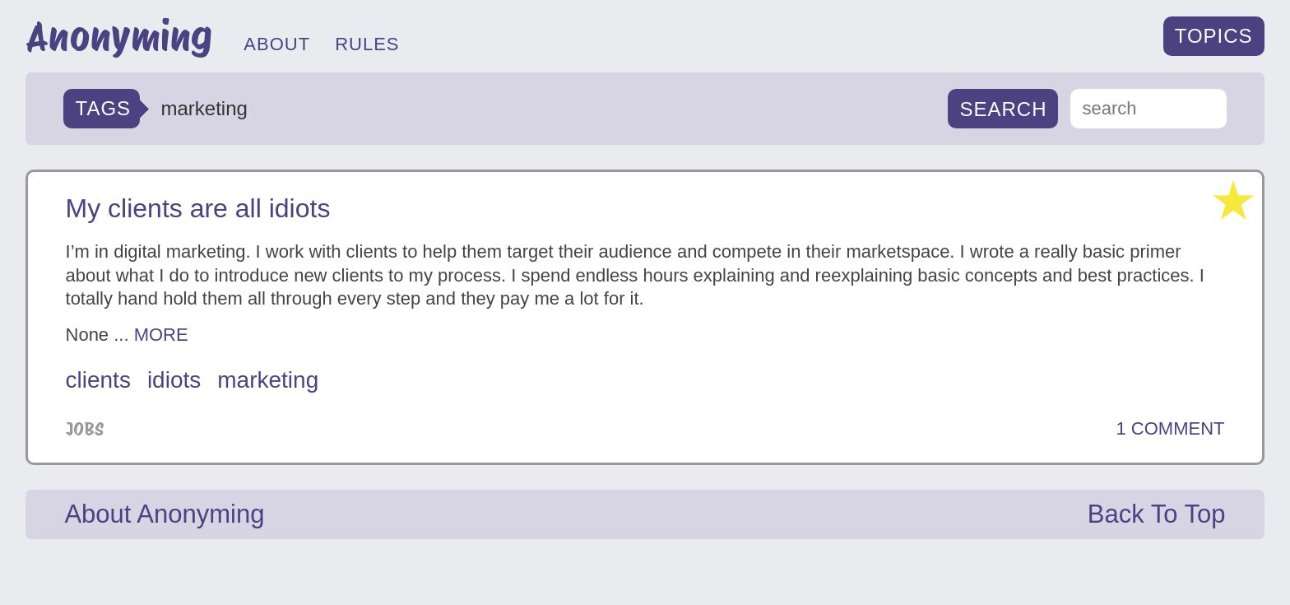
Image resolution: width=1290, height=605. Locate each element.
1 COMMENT (1170, 429)
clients (98, 380)
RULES (367, 44)
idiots (174, 380)
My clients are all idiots (198, 208)
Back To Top (1157, 514)
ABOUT (277, 44)
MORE (161, 334)
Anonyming (119, 36)
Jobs (85, 429)
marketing (267, 380)
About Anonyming (164, 514)
